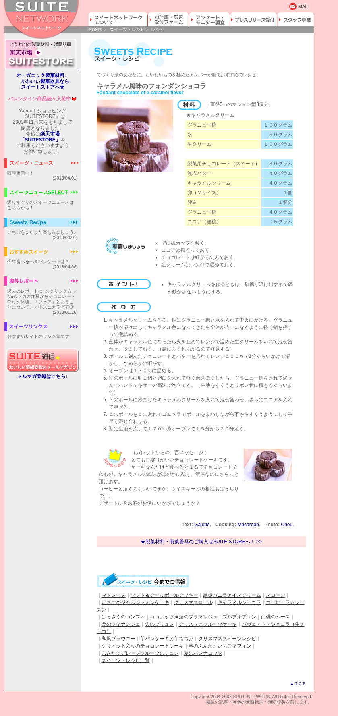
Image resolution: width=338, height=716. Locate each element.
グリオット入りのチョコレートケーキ (143, 646)
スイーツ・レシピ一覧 (126, 660)
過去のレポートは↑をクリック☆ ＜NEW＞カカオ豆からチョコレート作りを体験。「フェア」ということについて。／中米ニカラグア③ (42, 298)
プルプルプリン (239, 617)
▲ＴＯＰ (298, 683)
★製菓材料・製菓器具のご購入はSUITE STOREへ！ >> (201, 541)
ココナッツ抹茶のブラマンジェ (184, 617)
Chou (286, 524)
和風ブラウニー (118, 638)
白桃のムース (275, 617)
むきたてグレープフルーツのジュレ (140, 653)
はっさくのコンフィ (123, 617)
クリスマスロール (193, 602)
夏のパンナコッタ (203, 653)
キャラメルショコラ (239, 602)
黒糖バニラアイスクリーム (232, 595)
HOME (95, 29)
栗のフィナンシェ (121, 624)
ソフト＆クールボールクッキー (164, 595)
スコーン (275, 595)
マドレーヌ (114, 595)
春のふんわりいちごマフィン (220, 646)
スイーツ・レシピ (127, 29)
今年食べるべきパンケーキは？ (38, 261)
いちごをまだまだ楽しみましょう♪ (41, 232)
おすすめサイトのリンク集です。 (40, 336)
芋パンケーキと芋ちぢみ (166, 638)
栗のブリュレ (159, 624)
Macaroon (248, 524)
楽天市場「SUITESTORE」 (40, 136)
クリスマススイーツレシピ (227, 638)
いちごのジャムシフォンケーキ (135, 602)
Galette (202, 524)
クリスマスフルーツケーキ (208, 624)
